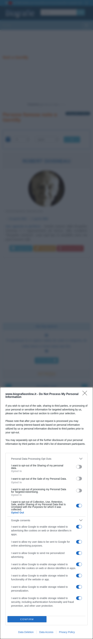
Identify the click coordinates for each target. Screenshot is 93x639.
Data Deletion (26, 632)
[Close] (85, 394)
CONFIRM (27, 619)
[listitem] (46, 459)
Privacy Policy (67, 632)
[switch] (79, 467)
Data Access (46, 632)
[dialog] (46, 513)
